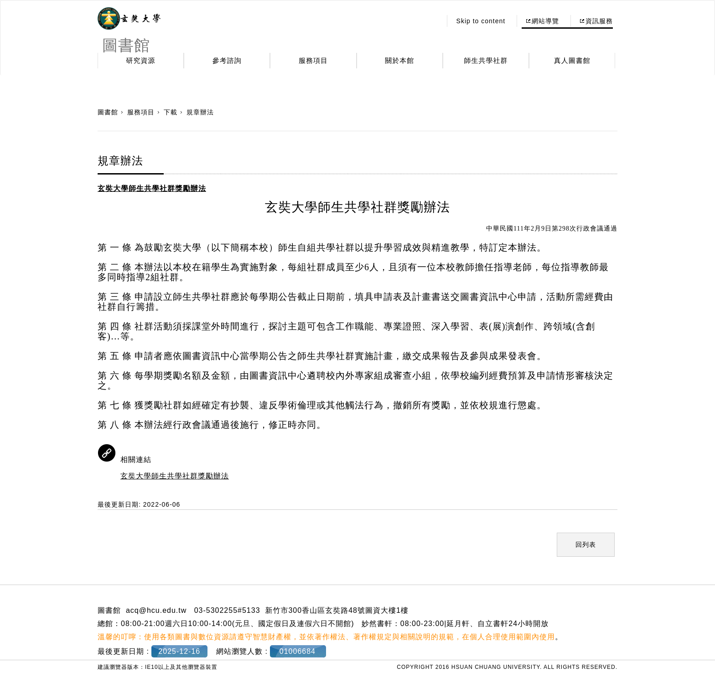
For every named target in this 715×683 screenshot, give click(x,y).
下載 (170, 112)
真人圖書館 (572, 60)
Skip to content (481, 21)
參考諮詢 (227, 60)
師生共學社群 (486, 60)
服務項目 (313, 60)
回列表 (585, 544)
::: (432, 21)
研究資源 (140, 60)
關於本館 (399, 60)
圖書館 (108, 112)
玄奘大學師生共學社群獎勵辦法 (174, 476)
